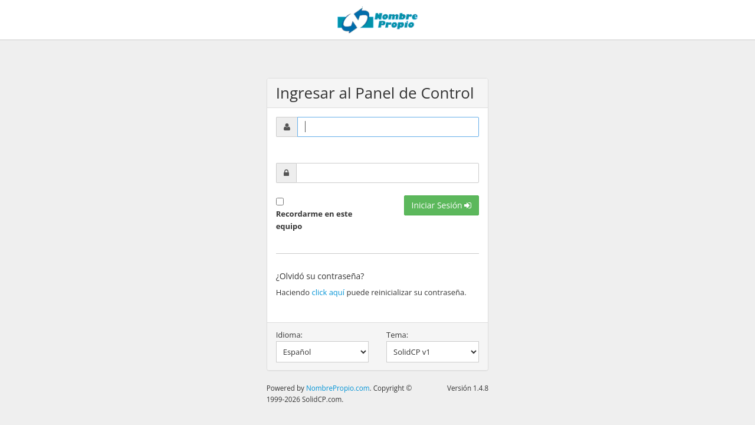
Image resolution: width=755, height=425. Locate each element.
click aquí (327, 292)
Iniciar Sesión (442, 205)
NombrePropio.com (338, 388)
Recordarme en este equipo (314, 219)
